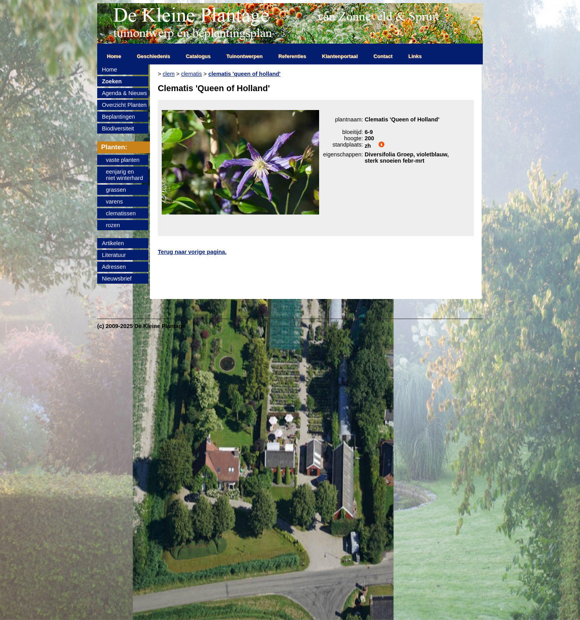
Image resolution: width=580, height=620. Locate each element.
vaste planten (123, 160)
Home (114, 56)
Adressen (114, 267)
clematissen (121, 213)
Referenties (293, 56)
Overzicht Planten (124, 105)
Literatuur (114, 255)
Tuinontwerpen (245, 56)
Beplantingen (118, 117)
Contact (383, 56)
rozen (113, 225)
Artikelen (113, 243)
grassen (116, 190)
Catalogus (198, 56)
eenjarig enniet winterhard (124, 175)
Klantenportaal (340, 56)
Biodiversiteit (118, 128)
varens (114, 201)
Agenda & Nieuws (124, 93)
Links (415, 56)
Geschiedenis (153, 56)
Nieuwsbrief (116, 278)
